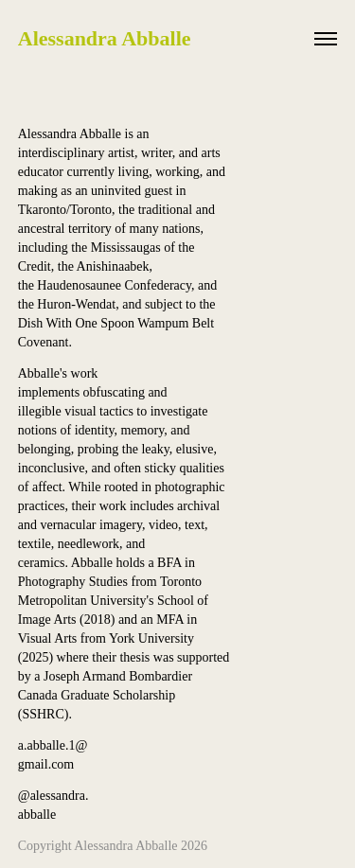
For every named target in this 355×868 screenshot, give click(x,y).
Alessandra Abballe (104, 38)
